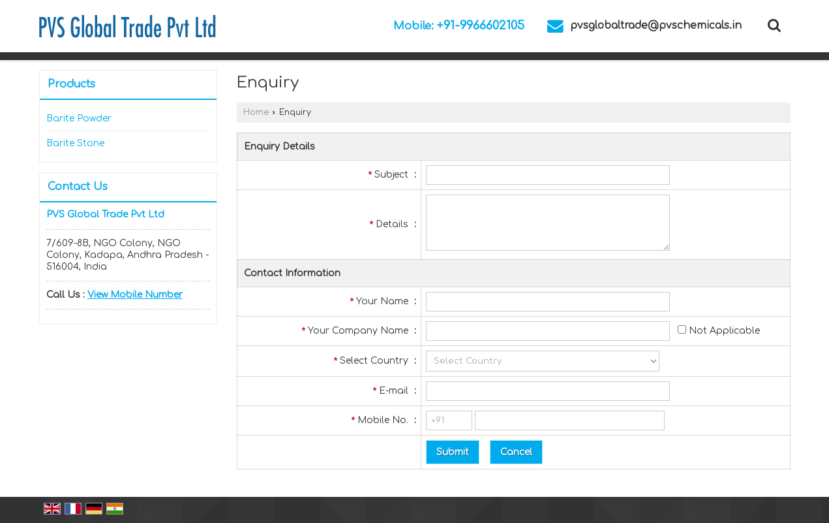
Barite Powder (79, 118)
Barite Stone (75, 143)
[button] (135, 295)
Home (256, 112)
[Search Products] (772, 25)
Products (71, 84)
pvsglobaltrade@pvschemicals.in (656, 25)
